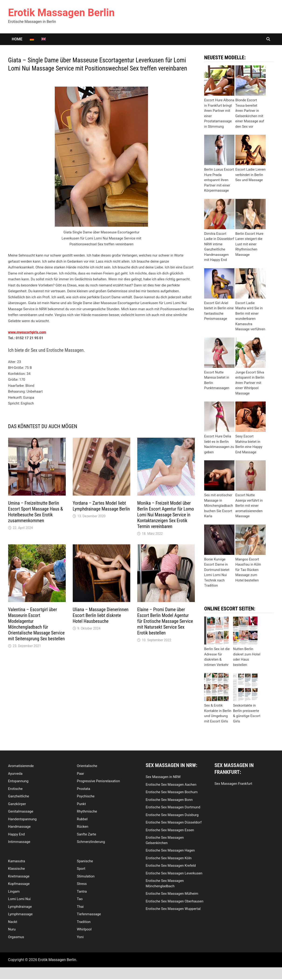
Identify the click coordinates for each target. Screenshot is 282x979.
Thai (80, 907)
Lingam (14, 891)
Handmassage (19, 826)
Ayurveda (15, 773)
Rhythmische (87, 811)
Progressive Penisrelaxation (98, 781)
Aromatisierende (21, 766)
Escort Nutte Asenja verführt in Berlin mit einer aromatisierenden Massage (249, 505)
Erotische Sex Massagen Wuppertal (173, 909)
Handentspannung (22, 819)
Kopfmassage (19, 884)
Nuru (12, 929)
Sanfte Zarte (86, 834)
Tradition (84, 922)
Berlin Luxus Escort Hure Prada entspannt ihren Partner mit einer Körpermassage (219, 180)
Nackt (12, 922)
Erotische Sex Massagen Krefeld (171, 865)
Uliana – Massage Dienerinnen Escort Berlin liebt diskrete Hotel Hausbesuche (101, 615)
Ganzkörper (17, 804)
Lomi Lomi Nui (19, 899)
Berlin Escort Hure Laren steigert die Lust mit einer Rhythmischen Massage (249, 244)
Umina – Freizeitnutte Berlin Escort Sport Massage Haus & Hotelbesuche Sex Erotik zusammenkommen (35, 511)
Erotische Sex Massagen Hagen (170, 850)
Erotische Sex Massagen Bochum (172, 792)
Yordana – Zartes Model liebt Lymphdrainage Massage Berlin (101, 506)
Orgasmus (16, 937)
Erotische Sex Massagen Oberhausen (174, 901)
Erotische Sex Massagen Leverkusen (174, 873)
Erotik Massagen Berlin (61, 13)
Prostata (83, 789)
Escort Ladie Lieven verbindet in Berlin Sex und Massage (250, 174)
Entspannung (18, 781)
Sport (81, 868)
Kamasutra (16, 861)
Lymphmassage (20, 914)
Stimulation (86, 876)
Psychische (86, 796)
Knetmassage (19, 876)
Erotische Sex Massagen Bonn (169, 800)
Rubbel (82, 819)
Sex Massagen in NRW (163, 777)
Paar (80, 773)
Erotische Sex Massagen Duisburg (172, 815)
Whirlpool (84, 929)
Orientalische (87, 766)
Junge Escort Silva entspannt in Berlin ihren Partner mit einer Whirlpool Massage (249, 382)
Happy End (16, 834)
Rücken (82, 826)
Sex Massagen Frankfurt (233, 784)
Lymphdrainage (20, 907)
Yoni (80, 937)
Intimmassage (19, 842)
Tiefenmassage (89, 914)
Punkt (81, 804)
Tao (80, 899)
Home (17, 39)
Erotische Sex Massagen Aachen (171, 784)
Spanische (85, 861)
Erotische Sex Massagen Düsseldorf (174, 822)
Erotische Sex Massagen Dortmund (173, 807)
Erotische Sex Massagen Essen (170, 830)
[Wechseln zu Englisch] (43, 39)
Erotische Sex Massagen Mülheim (172, 893)
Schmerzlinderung (91, 842)
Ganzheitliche (18, 796)
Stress (82, 884)
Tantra (82, 891)
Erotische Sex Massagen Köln (169, 858)
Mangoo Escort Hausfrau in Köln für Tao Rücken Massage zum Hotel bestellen (248, 569)
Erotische (15, 789)
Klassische (16, 868)
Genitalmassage (20, 811)
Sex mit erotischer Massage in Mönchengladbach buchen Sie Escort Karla (218, 505)
